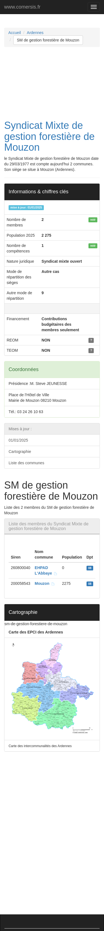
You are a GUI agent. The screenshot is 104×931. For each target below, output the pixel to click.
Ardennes (35, 32)
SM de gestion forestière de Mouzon (48, 40)
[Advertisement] (52, 83)
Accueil (14, 32)
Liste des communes (26, 463)
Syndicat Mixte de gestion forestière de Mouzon (49, 136)
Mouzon (45, 583)
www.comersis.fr (22, 7)
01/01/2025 (18, 440)
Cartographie (20, 451)
